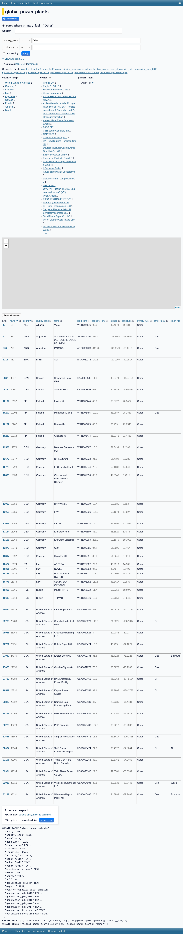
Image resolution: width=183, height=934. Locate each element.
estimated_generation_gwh (113, 72)
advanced (32, 64)
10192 (6, 401)
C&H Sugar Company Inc (56, 131)
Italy (7, 93)
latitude (113, 321)
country (25, 69)
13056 (6, 512)
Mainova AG (49, 185)
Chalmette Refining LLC (55, 137)
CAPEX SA (48, 134)
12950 (6, 504)
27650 (6, 667)
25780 (6, 621)
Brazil (8, 110)
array (29, 814)
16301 (6, 569)
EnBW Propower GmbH (55, 154)
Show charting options (11, 315)
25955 (6, 632)
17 (4, 325)
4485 (5, 389)
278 (5, 348)
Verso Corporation (52, 93)
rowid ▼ (14, 321)
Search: (7, 30)
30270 (6, 725)
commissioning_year (65, 69)
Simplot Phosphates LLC (55, 213)
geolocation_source (99, 69)
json (17, 64)
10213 (6, 436)
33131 (6, 794)
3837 (5, 378)
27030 (6, 656)
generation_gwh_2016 (61, 72)
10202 (6, 413)
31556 (6, 736)
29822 (6, 702)
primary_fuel (143, 321)
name (56, 321)
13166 (6, 540)
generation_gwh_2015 (37, 72)
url (86, 69)
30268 (6, 713)
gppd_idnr (82, 321)
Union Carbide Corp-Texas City (59, 220)
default (22, 814)
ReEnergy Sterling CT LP (56, 202)
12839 (6, 475)
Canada (9, 100)
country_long (42, 321)
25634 (6, 609)
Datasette (20, 931)
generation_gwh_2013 (146, 69)
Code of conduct (56, 931)
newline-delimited (42, 814)
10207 (6, 424)
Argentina (10, 96)
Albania (9, 107)
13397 (6, 556)
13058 (6, 523)
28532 (6, 690)
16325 (6, 573)
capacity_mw (98, 321)
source (80, 69)
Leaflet (177, 307)
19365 (6, 590)
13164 (6, 531)
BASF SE (48, 127)
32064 (6, 748)
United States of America (17, 83)
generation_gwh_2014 (13, 72)
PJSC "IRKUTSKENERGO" (57, 199)
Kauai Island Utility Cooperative (59, 172)
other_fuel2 (48, 69)
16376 (6, 582)
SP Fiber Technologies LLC (57, 206)
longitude (127, 321)
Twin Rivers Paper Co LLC (56, 216)
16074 (6, 564)
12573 (6, 447)
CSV (23, 64)
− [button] (6, 246)
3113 (5, 359)
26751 (6, 644)
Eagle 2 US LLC (51, 86)
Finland (9, 89)
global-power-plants (20, 3)
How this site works (36, 931)
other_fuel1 (35, 69)
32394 (6, 771)
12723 (6, 467)
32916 (6, 783)
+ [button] (6, 241)
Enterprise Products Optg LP (57, 158)
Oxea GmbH (49, 196)
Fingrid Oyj (48, 83)
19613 (6, 598)
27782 (6, 679)
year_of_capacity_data (121, 69)
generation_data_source (86, 72)
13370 (6, 548)
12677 (6, 459)
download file (28, 820)
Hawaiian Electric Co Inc (55, 89)
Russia (8, 103)
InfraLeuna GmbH (52, 168)
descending (10, 53)
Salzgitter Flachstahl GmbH (57, 209)
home (5, 3)
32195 (6, 760)
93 (4, 336)
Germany (10, 86)
